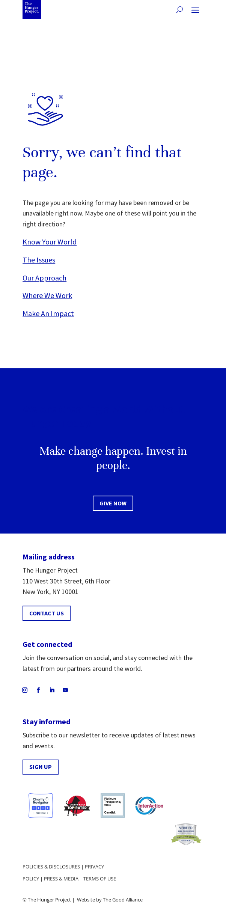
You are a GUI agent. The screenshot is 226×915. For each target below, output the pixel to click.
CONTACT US (46, 613)
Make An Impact (48, 313)
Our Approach (44, 277)
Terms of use (99, 878)
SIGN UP (40, 766)
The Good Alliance (123, 899)
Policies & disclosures (51, 866)
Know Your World (50, 241)
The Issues (39, 259)
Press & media (61, 878)
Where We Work (47, 295)
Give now (113, 503)
